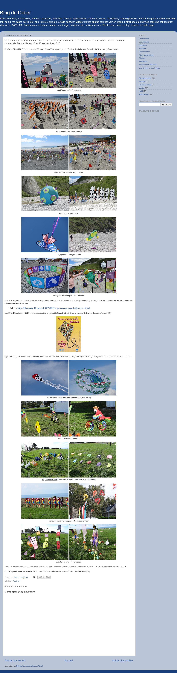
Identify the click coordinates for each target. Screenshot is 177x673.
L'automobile (144, 39)
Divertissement (145, 78)
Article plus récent (15, 660)
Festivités (16, 581)
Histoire (142, 81)
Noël (141, 91)
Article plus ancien (122, 660)
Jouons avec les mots (148, 65)
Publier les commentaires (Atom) (29, 666)
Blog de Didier (15, 12)
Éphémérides (144, 52)
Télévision (143, 61)
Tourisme (142, 48)
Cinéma (142, 58)
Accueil (68, 660)
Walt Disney (144, 94)
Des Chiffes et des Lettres (149, 68)
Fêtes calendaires (146, 55)
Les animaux (144, 42)
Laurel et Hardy (145, 85)
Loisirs (141, 88)
